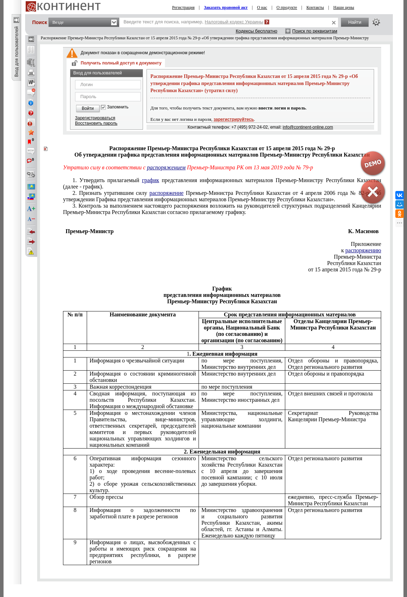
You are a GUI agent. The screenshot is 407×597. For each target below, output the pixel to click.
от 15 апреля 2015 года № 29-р (344, 269)
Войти (88, 108)
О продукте (286, 7)
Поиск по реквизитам (314, 31)
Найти (354, 22)
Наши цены (343, 7)
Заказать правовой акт (226, 7)
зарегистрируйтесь (234, 119)
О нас (262, 7)
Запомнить (117, 107)
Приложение (366, 244)
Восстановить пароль (96, 123)
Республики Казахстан (354, 263)
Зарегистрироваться (95, 118)
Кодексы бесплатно (256, 31)
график (150, 180)
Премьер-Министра (357, 257)
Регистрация (183, 7)
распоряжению (363, 250)
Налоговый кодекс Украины (234, 21)
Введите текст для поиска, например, (193, 21)
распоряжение (166, 193)
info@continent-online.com (308, 127)
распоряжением (166, 167)
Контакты (315, 7)
